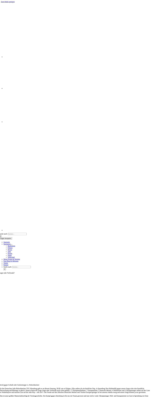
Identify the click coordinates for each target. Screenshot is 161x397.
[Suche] (4, 269)
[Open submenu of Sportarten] (11, 244)
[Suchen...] (17, 234)
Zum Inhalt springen (8, 2)
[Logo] (74, 21)
